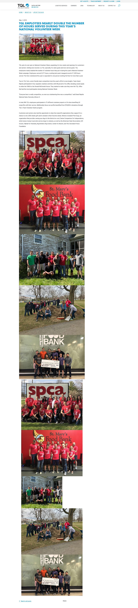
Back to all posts (25, 601)
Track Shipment (95, 1)
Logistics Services (61, 5)
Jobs (81, 5)
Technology (91, 5)
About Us (101, 5)
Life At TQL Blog (38, 12)
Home (21, 12)
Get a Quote (84, 1)
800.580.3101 (35, 7)
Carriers (74, 5)
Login (118, 1)
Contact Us (111, 5)
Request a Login (109, 1)
